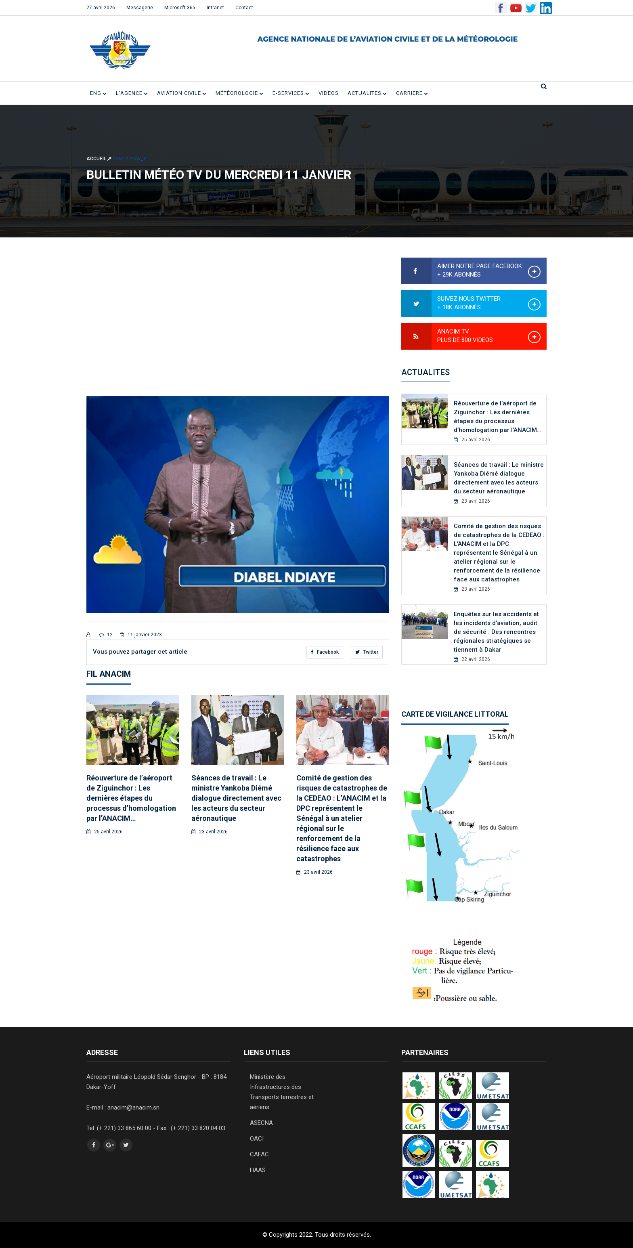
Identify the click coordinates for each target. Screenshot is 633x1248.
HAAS (258, 1170)
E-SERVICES (291, 93)
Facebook (325, 652)
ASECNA (261, 1122)
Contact (244, 7)
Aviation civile (182, 93)
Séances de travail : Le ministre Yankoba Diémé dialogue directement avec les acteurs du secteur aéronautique (236, 798)
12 (106, 635)
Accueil (99, 158)
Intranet (215, 7)
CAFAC (259, 1154)
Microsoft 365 (179, 7)
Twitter (366, 652)
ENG (98, 93)
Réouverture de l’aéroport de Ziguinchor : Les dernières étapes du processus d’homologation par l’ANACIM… (131, 798)
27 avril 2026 (100, 7)
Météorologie (240, 93)
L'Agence (132, 93)
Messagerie (139, 7)
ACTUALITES (367, 93)
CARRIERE (412, 93)
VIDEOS (329, 93)
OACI (257, 1138)
